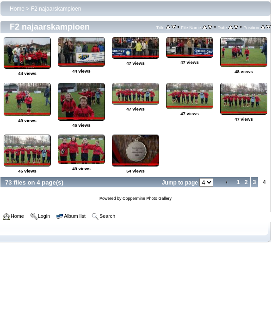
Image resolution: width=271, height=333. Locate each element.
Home (17, 9)
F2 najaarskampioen (56, 9)
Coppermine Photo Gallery (147, 198)
